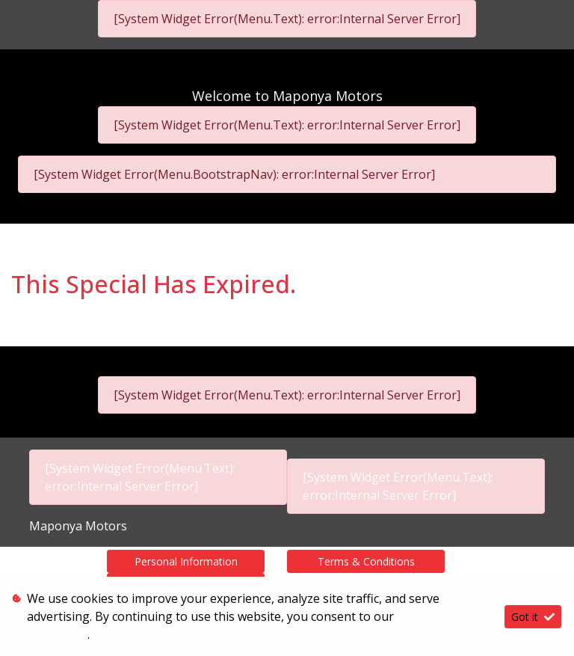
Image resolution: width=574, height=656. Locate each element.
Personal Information (186, 561)
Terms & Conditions (366, 561)
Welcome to (287, 96)
